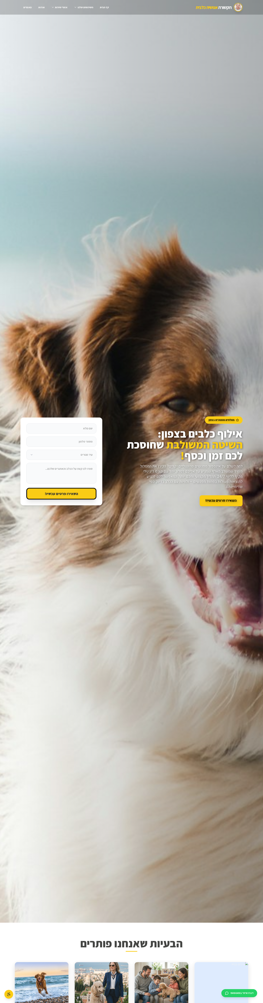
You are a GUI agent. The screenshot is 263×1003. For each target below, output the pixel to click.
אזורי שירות (59, 7)
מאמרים (27, 7)
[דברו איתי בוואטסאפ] (239, 993)
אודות (41, 7)
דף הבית (104, 7)
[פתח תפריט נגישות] (8, 994)
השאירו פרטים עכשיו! (61, 493)
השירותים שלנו (83, 7)
